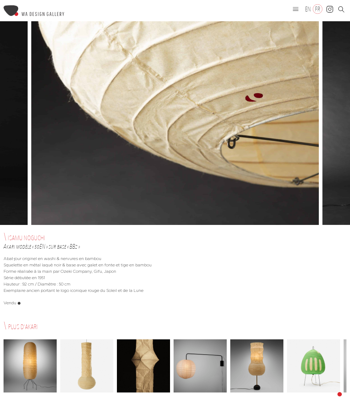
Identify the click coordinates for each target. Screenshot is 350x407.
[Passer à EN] (308, 9)
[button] (296, 9)
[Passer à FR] (317, 9)
